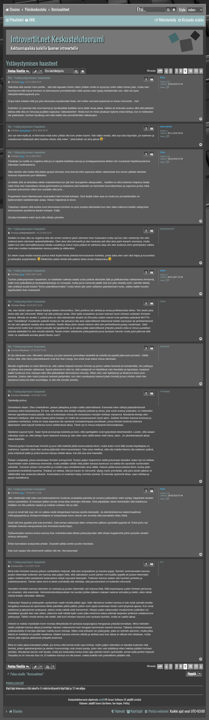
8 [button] (181, 71)
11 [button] (196, 71)
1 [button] (170, 71)
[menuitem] (30, 20)
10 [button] (190, 71)
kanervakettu (166, 127)
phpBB (102, 699)
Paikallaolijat (15, 683)
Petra (162, 78)
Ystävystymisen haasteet (32, 63)
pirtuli (163, 270)
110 (168, 82)
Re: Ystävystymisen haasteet (29, 78)
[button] (160, 71)
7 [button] (176, 71)
